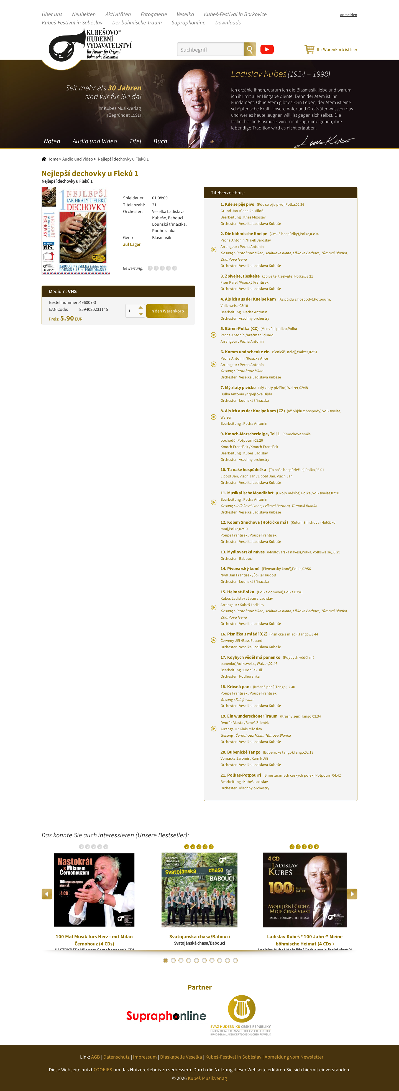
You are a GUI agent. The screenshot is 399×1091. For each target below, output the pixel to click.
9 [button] (227, 960)
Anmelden (348, 14)
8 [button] (219, 960)
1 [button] (165, 960)
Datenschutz (116, 1057)
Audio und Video (95, 141)
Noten (52, 141)
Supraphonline (189, 23)
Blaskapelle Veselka (181, 1057)
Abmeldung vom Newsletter (294, 1057)
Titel (135, 141)
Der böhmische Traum (137, 23)
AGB (95, 1057)
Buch (160, 141)
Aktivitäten (118, 14)
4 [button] (188, 960)
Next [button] (352, 894)
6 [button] (204, 960)
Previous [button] (47, 894)
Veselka (185, 14)
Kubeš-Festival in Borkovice (235, 14)
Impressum (145, 1057)
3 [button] (181, 960)
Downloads (228, 23)
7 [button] (212, 960)
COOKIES (103, 1069)
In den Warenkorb (167, 311)
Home (52, 159)
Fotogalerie (154, 14)
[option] (94, 894)
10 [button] (235, 960)
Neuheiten (84, 14)
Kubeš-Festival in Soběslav (72, 23)
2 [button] (173, 960)
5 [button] (196, 960)
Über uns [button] (52, 14)
